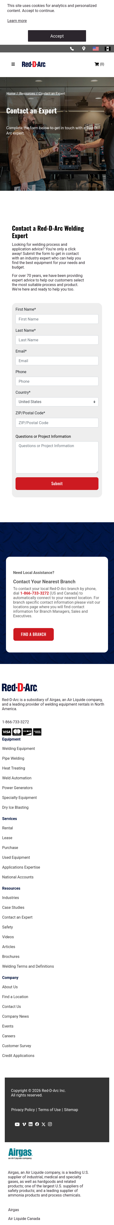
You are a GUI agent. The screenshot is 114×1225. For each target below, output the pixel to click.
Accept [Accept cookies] (57, 36)
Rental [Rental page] (7, 828)
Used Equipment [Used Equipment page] (16, 857)
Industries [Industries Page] (10, 897)
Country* (23, 392)
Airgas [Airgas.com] (13, 1210)
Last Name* (26, 330)
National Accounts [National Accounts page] (17, 877)
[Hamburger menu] (13, 64)
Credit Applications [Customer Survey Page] (18, 1055)
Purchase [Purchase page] (10, 847)
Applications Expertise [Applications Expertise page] (21, 867)
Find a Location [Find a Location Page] (15, 997)
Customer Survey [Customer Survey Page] (16, 1046)
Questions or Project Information (43, 436)
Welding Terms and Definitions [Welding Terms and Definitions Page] (28, 966)
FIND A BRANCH (33, 634)
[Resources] (27, 93)
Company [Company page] (10, 977)
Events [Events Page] (7, 1026)
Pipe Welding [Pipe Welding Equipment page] (13, 758)
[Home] (11, 93)
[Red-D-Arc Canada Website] (108, 48)
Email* (21, 351)
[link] (17, 20)
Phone (21, 372)
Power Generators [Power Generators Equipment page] (17, 788)
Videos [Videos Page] (8, 937)
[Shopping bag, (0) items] (99, 64)
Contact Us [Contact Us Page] (11, 1006)
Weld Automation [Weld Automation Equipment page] (17, 778)
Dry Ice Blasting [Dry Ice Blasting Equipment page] (15, 807)
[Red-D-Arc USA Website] (96, 48)
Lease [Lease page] (7, 838)
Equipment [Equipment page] (11, 739)
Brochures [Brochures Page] (10, 956)
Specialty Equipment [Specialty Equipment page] (19, 797)
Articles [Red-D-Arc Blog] (8, 946)
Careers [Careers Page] (8, 1036)
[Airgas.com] (20, 1154)
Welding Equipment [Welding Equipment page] (18, 748)
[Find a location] (84, 48)
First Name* (26, 309)
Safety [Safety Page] (7, 927)
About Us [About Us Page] (10, 987)
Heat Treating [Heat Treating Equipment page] (13, 768)
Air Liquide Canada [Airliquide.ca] (24, 1218)
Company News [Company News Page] (15, 1016)
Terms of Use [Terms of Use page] (49, 1109)
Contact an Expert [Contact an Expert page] (17, 917)
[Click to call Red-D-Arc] (72, 48)
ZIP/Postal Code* (30, 413)
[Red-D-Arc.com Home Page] (34, 64)
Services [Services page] (9, 818)
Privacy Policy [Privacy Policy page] (23, 1109)
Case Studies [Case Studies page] (13, 907)
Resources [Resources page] (11, 888)
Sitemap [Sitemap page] (71, 1109)
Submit (57, 483)
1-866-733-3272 (15, 722)
